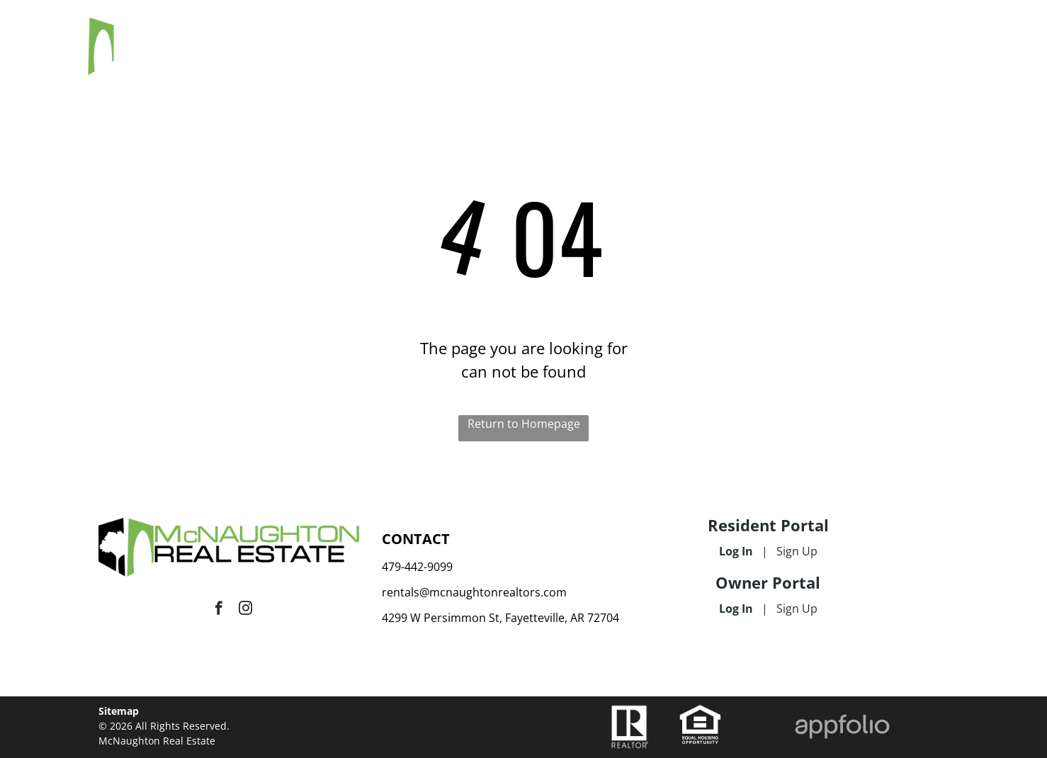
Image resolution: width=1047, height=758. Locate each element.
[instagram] (245, 610)
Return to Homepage (524, 423)
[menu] (1015, 34)
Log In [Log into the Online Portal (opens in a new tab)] (736, 551)
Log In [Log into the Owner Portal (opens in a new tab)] (736, 608)
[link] (700, 712)
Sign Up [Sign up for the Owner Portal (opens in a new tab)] (796, 608)
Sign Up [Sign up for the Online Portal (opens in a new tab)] (796, 551)
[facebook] (218, 610)
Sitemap (118, 711)
